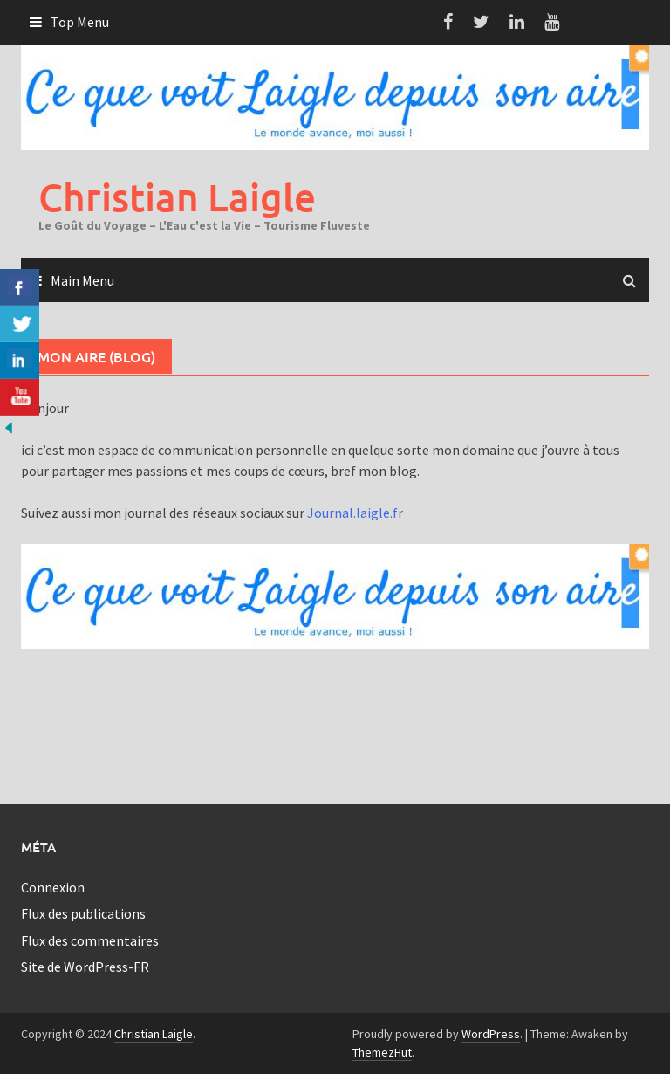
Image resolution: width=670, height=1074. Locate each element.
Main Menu (82, 280)
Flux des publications (83, 913)
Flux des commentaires (90, 940)
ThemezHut (382, 1052)
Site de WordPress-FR (85, 966)
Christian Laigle (177, 197)
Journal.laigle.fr (355, 512)
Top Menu (80, 22)
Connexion (53, 887)
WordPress (490, 1034)
